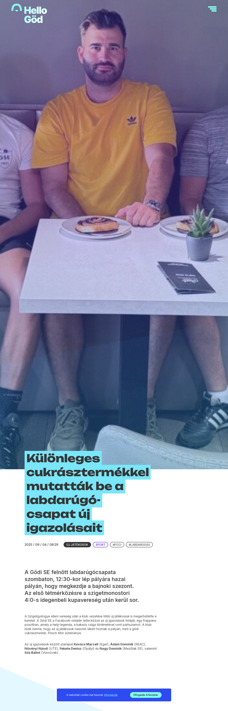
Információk (111, 694)
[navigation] (212, 9)
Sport (100, 544)
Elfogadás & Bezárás (146, 694)
